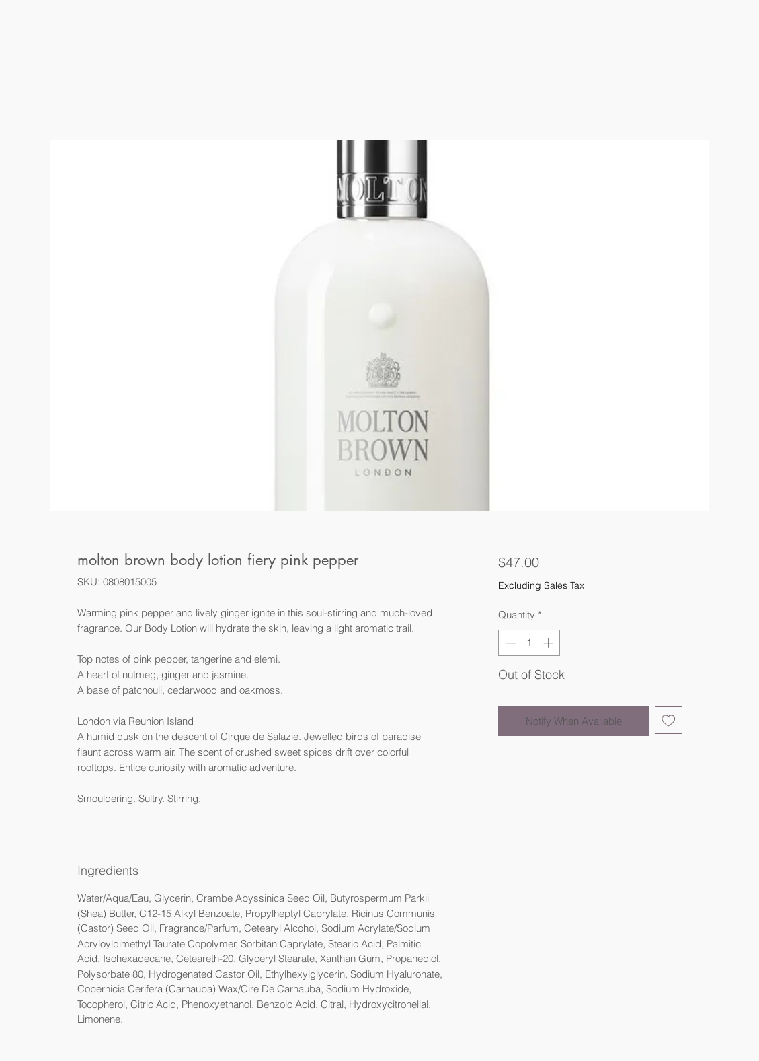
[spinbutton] (529, 642)
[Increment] (550, 642)
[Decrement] (509, 642)
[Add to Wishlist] (668, 720)
